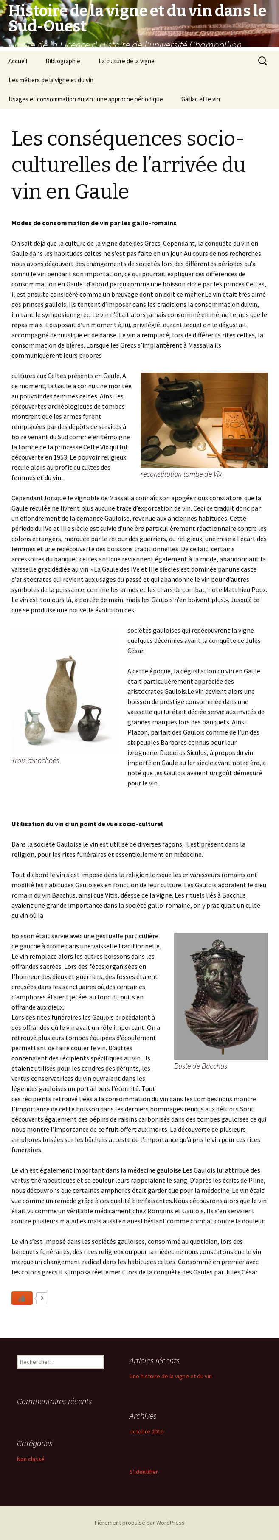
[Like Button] (22, 1298)
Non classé (31, 1459)
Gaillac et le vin (200, 99)
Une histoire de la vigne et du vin (171, 1376)
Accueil (17, 61)
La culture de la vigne (127, 61)
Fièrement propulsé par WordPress (140, 1522)
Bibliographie (62, 61)
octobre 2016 (146, 1431)
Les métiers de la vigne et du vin (50, 80)
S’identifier (144, 1471)
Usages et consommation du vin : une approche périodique (85, 99)
